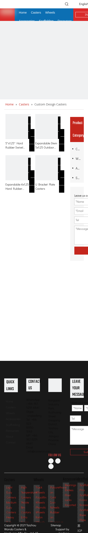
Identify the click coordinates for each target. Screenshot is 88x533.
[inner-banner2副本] (44, 65)
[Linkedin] (57, 461)
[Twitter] (51, 466)
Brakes (69, 490)
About (9, 436)
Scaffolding (79, 178)
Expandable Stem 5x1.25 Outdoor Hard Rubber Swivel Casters (47, 145)
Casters (79, 149)
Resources (12, 431)
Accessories (79, 168)
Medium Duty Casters (11, 507)
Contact (11, 442)
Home (9, 401)
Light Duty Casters (11, 492)
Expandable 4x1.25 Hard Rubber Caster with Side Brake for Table (17, 186)
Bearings (70, 485)
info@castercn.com (39, 451)
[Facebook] (51, 461)
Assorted (70, 505)
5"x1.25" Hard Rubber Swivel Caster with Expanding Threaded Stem (15, 145)
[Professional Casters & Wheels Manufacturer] (55, 385)
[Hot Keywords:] (67, 4)
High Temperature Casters (29, 492)
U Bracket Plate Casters (45, 186)
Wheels (79, 158)
